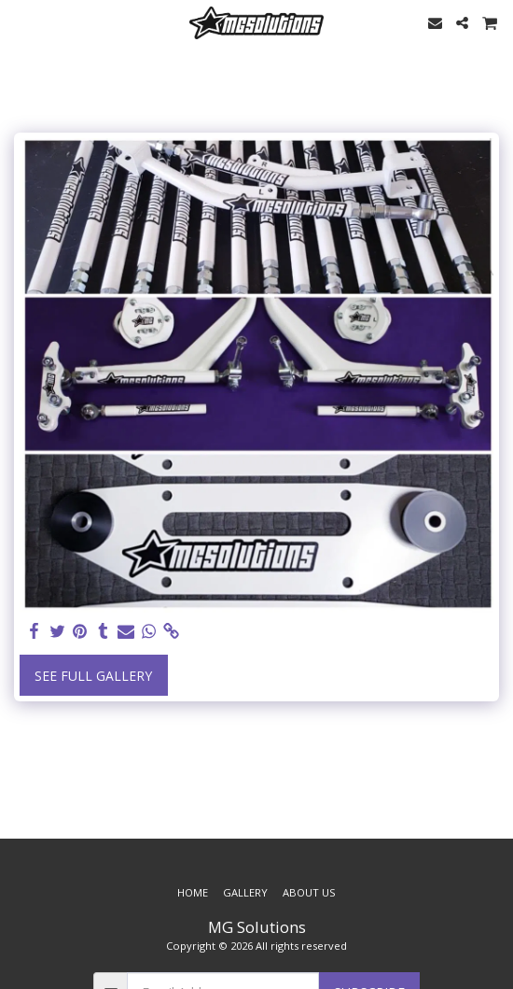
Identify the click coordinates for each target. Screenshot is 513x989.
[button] (20, 22)
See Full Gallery (93, 676)
